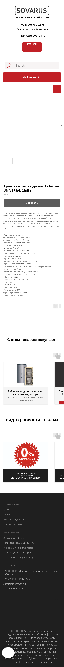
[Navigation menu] (55, 86)
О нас (6, 509)
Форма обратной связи (14, 538)
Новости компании (12, 524)
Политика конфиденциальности (18, 542)
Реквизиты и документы (15, 519)
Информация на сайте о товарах (18, 547)
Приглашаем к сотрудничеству (18, 557)
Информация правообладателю (18, 552)
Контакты (7, 514)
